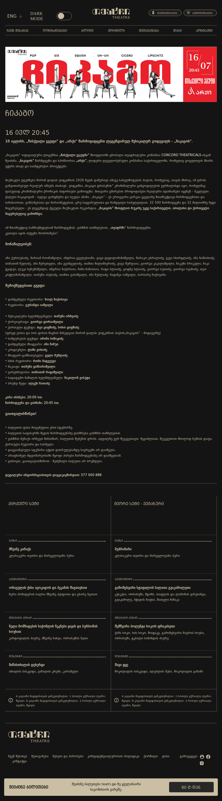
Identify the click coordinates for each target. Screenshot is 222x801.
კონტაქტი (19, 761)
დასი (166, 756)
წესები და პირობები (68, 756)
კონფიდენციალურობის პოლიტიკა (113, 756)
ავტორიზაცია (199, 13)
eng (14, 16)
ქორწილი (151, 756)
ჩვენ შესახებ (17, 756)
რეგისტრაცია (163, 13)
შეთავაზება (40, 756)
